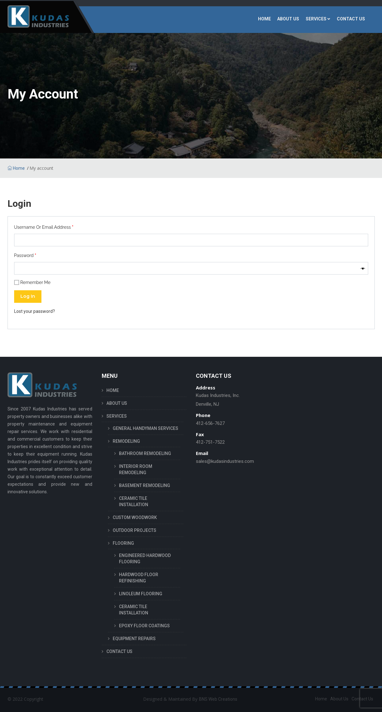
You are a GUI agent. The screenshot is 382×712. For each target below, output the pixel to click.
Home (16, 168)
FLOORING (123, 543)
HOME (265, 19)
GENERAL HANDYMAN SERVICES (145, 428)
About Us (339, 698)
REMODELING (126, 441)
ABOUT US (289, 19)
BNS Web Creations (218, 699)
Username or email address (43, 227)
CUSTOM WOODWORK (135, 517)
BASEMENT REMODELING (144, 485)
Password (25, 255)
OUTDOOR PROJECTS (134, 530)
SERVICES (316, 19)
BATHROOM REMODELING (145, 453)
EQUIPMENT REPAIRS (134, 638)
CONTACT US (351, 19)
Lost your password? (34, 311)
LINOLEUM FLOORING (140, 593)
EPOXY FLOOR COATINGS (144, 625)
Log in (27, 296)
